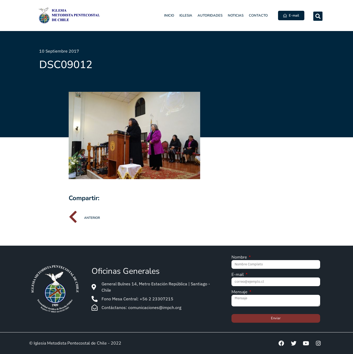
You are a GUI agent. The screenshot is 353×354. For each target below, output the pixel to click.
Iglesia (185, 15)
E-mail (238, 274)
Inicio (169, 15)
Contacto (258, 15)
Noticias (236, 15)
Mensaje (240, 292)
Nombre (239, 257)
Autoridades (210, 15)
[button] (317, 16)
